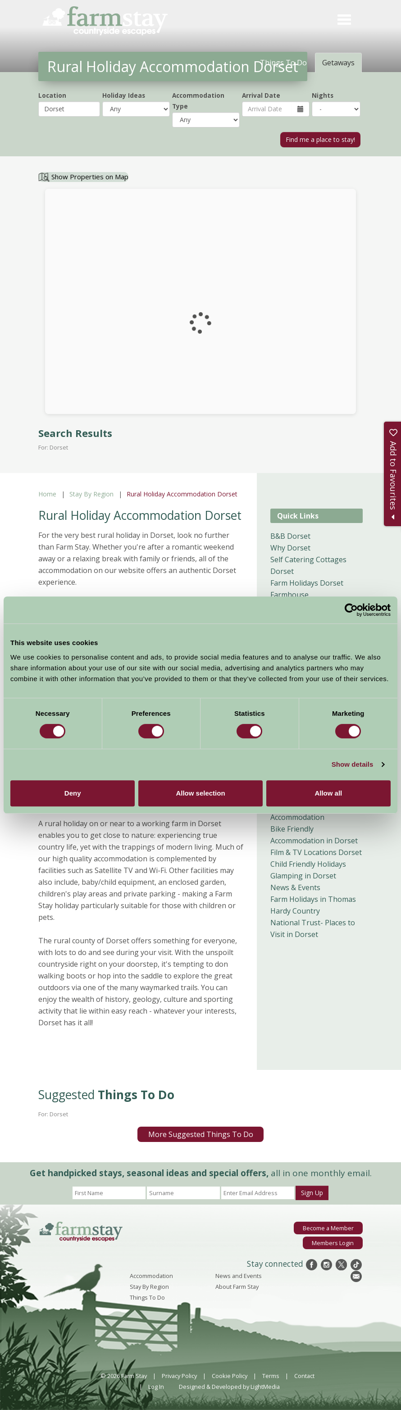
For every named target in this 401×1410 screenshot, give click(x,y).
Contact (304, 1376)
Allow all (328, 793)
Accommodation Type (198, 100)
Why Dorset (290, 548)
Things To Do (147, 1297)
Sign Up (312, 1192)
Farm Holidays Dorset (306, 583)
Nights (322, 95)
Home (47, 494)
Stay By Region (91, 494)
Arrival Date (261, 95)
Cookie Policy (229, 1376)
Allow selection (200, 793)
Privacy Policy (179, 1376)
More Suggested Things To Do (200, 1134)
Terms (270, 1376)
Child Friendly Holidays (308, 864)
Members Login (333, 1243)
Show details (353, 764)
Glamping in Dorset (303, 876)
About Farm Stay (237, 1287)
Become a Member (328, 1228)
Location (52, 95)
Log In (156, 1387)
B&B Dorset (290, 536)
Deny (72, 793)
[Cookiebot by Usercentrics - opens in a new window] (351, 610)
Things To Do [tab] (283, 63)
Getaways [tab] (338, 63)
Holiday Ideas (123, 95)
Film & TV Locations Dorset (316, 852)
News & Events (295, 887)
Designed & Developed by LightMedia (229, 1387)
